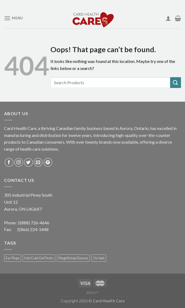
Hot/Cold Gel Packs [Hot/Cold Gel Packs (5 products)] (39, 258)
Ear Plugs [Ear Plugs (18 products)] (12, 258)
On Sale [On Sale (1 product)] (99, 258)
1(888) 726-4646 (33, 222)
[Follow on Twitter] (28, 162)
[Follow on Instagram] (18, 162)
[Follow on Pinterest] (47, 162)
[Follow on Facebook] (9, 162)
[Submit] (175, 82)
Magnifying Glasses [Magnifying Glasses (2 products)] (73, 258)
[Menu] (13, 18)
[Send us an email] (38, 162)
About (92, 293)
